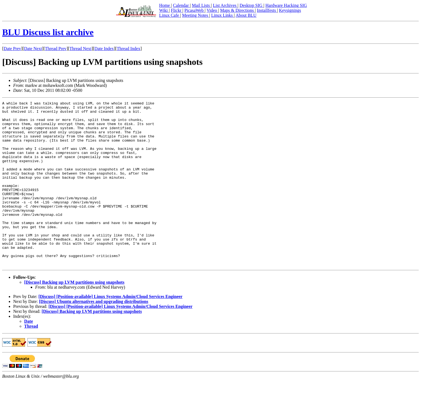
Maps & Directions (237, 10)
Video (212, 10)
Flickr (176, 10)
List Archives (225, 5)
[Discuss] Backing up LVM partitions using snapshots (74, 315)
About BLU (246, 15)
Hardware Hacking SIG (286, 5)
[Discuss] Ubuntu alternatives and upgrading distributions (93, 334)
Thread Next (80, 48)
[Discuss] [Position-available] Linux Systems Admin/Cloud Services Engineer (110, 329)
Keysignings (290, 10)
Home (165, 5)
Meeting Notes (195, 15)
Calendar (181, 5)
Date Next (33, 48)
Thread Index (128, 48)
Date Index (104, 48)
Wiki (164, 10)
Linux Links (222, 15)
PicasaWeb (194, 10)
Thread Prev (55, 48)
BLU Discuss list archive (48, 32)
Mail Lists (201, 5)
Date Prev (12, 48)
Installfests (267, 10)
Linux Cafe (169, 15)
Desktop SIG (251, 5)
